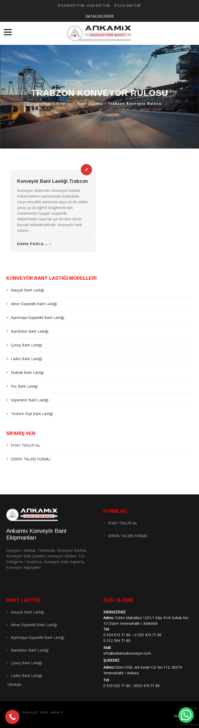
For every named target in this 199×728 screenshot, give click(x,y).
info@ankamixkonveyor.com (127, 653)
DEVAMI (13, 684)
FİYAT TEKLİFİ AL (25, 445)
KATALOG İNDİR (99, 16)
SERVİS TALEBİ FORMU (30, 459)
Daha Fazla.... (34, 244)
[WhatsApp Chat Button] (186, 715)
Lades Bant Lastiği (26, 358)
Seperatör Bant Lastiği (29, 399)
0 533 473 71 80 (98, 5)
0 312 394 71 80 (128, 5)
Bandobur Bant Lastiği (29, 331)
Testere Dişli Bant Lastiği (32, 413)
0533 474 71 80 (147, 685)
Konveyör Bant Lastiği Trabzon (52, 181)
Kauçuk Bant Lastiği (27, 290)
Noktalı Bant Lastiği (27, 372)
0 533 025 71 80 (116, 685)
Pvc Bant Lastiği (24, 386)
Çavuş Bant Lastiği (26, 344)
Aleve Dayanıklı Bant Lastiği (34, 303)
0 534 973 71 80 (72, 5)
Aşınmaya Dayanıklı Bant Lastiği (37, 317)
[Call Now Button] (12, 717)
